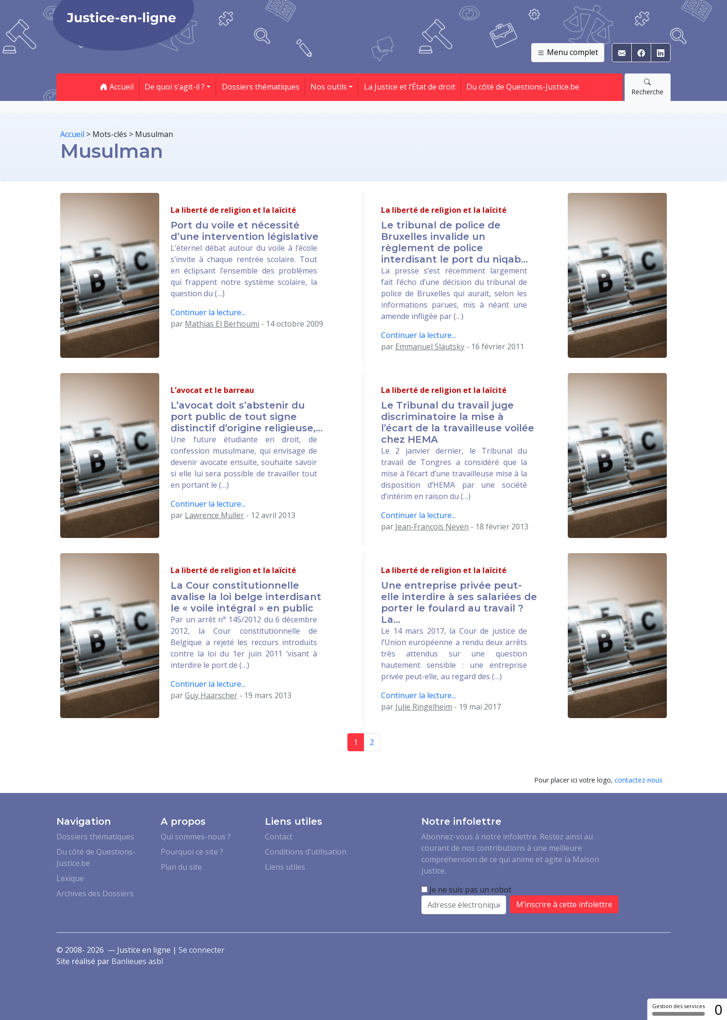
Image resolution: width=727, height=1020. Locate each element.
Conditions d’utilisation (305, 852)
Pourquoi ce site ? (192, 852)
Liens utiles (285, 867)
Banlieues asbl (137, 961)
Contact (278, 836)
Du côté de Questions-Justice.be (522, 87)
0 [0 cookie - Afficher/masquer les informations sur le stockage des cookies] (718, 1009)
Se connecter (202, 950)
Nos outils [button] (328, 87)
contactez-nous (639, 779)
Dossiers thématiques (261, 87)
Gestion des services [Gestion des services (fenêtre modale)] (678, 1009)
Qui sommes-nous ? (196, 836)
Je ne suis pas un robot (466, 889)
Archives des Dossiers (95, 893)
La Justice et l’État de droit (409, 87)
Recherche (647, 86)
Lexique (70, 878)
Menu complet (567, 52)
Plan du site (181, 867)
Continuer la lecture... (208, 312)
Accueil (117, 87)
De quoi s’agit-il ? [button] (175, 87)
